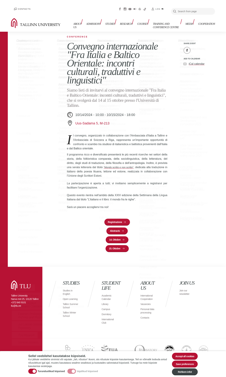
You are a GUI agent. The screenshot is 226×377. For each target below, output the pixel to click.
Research (121, 18)
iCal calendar (196, 59)
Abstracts (115, 228)
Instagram (125, 6)
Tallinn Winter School (70, 322)
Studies (106, 18)
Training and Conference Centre (161, 20)
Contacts (21, 7)
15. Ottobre (115, 249)
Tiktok (145, 6)
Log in (160, 7)
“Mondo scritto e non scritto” (120, 162)
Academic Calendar (107, 299)
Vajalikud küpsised (87, 369)
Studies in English (68, 294)
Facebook (120, 6)
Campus (106, 310)
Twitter (195, 45)
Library (105, 305)
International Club (109, 322)
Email (204, 45)
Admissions (91, 18)
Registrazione (115, 218)
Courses (136, 18)
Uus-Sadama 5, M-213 (92, 119)
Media (191, 18)
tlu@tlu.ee (16, 307)
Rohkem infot (183, 371)
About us (74, 20)
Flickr (135, 6)
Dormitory (107, 315)
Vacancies (146, 305)
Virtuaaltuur (139, 6)
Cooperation (206, 18)
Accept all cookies (182, 352)
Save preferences (183, 361)
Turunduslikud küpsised (51, 369)
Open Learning (68, 302)
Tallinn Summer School (68, 312)
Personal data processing (148, 312)
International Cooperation (147, 299)
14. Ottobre (114, 238)
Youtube (130, 6)
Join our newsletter (185, 294)
